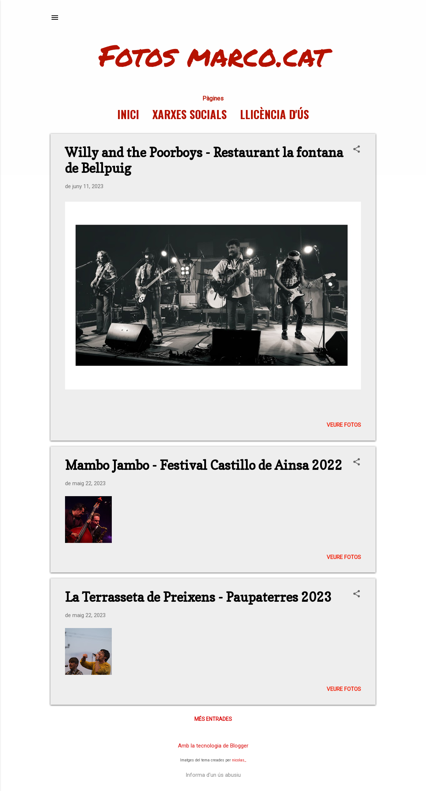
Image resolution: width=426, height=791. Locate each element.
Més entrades (213, 719)
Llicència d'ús (274, 114)
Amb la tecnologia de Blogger (213, 745)
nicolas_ (239, 760)
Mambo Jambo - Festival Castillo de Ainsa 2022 (203, 465)
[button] (356, 150)
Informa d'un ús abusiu (213, 775)
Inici (128, 114)
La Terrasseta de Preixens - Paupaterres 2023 (198, 597)
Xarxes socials (189, 114)
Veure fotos (344, 425)
